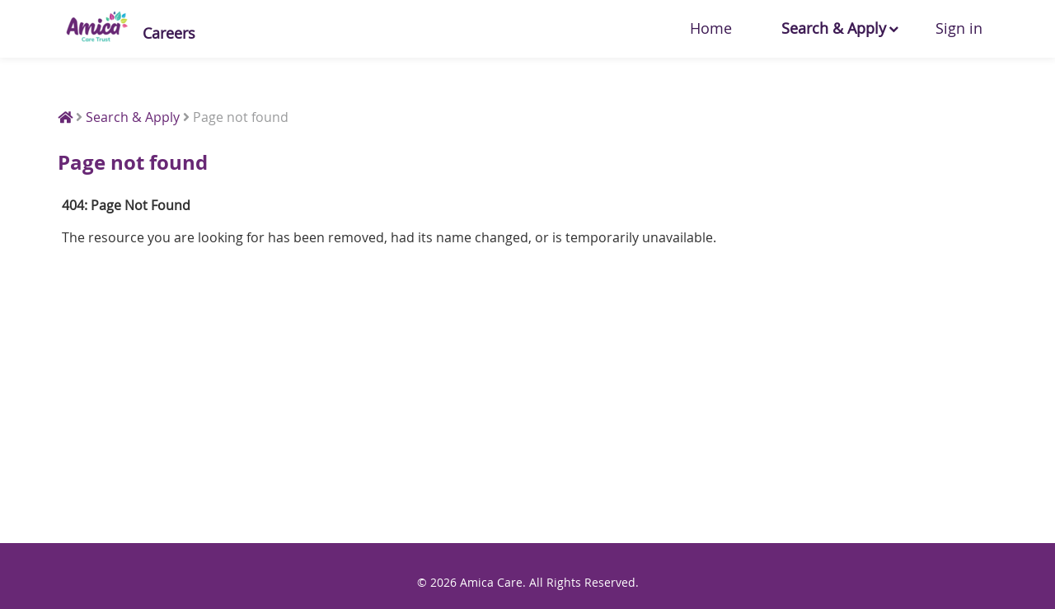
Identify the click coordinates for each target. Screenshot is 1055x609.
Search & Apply (833, 28)
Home (711, 28)
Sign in (958, 28)
